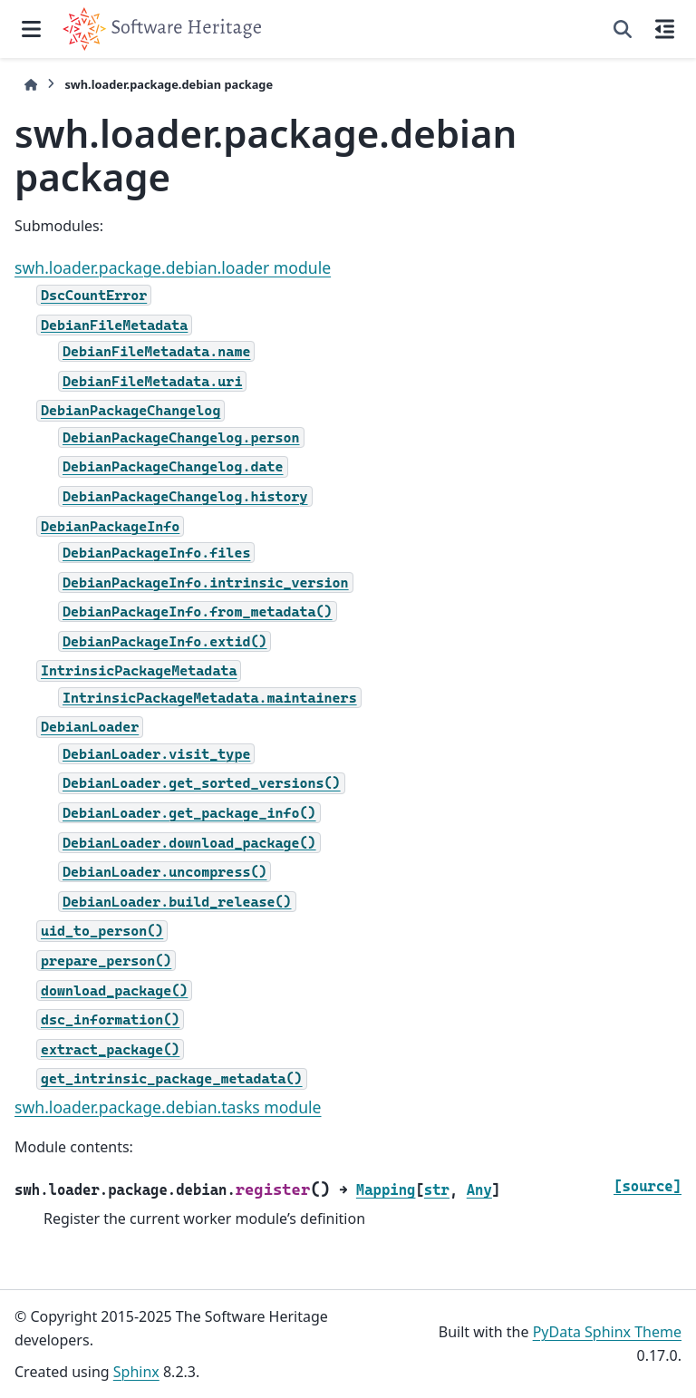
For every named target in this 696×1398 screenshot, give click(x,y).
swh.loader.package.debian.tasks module (168, 1107)
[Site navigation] (31, 29)
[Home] (30, 84)
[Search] (622, 29)
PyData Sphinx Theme (607, 1332)
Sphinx (136, 1372)
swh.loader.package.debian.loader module (172, 267)
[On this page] (665, 29)
